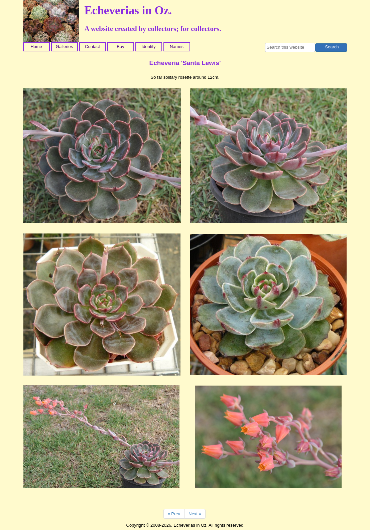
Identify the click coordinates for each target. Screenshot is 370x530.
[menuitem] (37, 46)
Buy (120, 46)
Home (36, 46)
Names (176, 46)
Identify (149, 46)
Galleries (64, 46)
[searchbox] (290, 47)
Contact (92, 46)
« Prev (174, 513)
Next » (195, 513)
